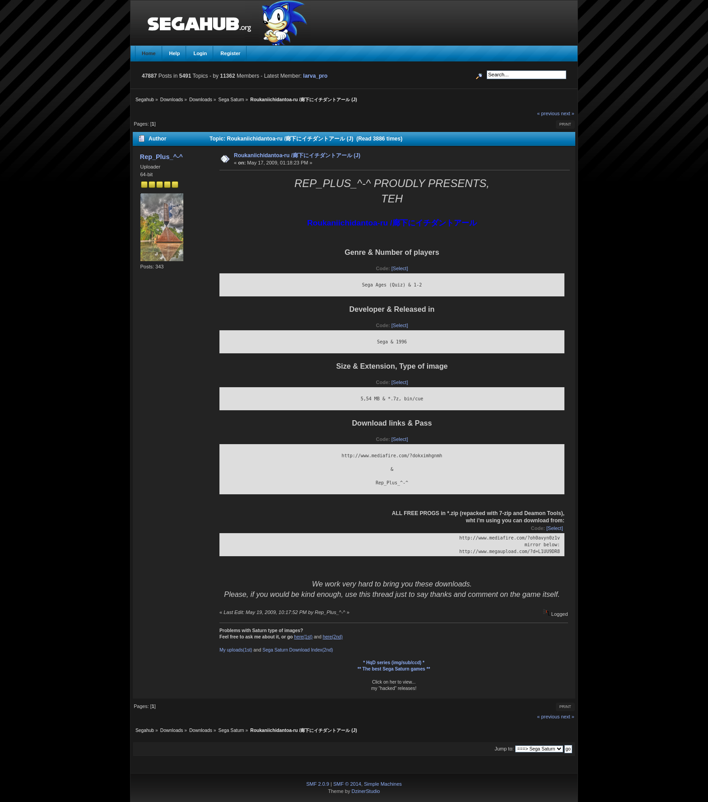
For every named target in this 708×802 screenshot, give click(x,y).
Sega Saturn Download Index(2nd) (297, 649)
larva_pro (315, 76)
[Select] (399, 268)
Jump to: (503, 748)
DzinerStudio (365, 791)
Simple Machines (383, 784)
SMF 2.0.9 (317, 784)
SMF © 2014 (347, 784)
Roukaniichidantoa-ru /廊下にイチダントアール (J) (297, 155)
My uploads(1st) (235, 649)
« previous (548, 113)
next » (567, 113)
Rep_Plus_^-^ (161, 156)
